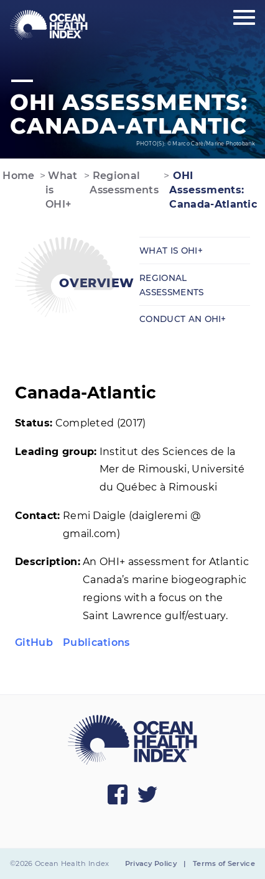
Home (17, 176)
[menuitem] (49, 25)
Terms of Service (224, 863)
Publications (96, 642)
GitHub (34, 642)
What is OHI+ (61, 190)
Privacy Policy (151, 863)
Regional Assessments (124, 183)
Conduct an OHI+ (182, 319)
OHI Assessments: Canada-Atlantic (213, 190)
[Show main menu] (244, 18)
